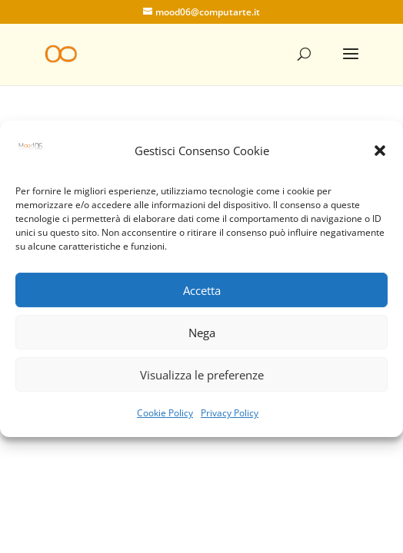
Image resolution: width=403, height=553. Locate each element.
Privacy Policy (229, 419)
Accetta (202, 296)
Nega (201, 338)
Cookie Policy (165, 419)
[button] (380, 157)
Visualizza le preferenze (202, 381)
